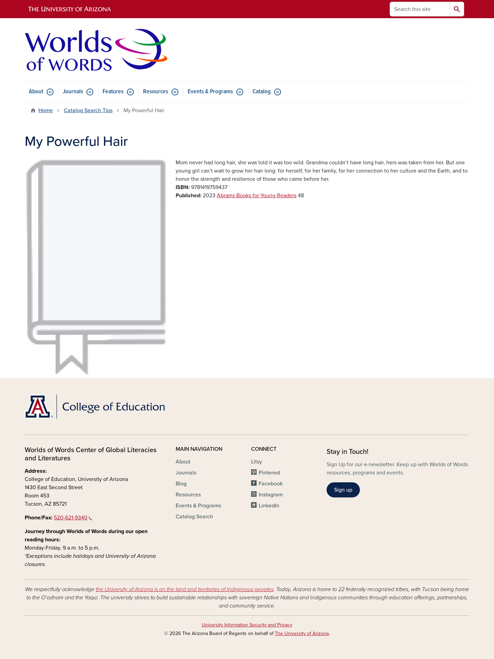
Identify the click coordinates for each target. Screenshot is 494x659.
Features (113, 92)
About (36, 92)
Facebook (271, 483)
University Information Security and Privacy (247, 625)
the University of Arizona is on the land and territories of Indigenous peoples (184, 589)
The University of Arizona (302, 633)
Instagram (271, 494)
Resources (155, 92)
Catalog (261, 92)
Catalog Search (194, 516)
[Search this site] (420, 9)
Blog (181, 483)
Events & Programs (210, 92)
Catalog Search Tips (88, 110)
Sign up (343, 489)
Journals (73, 92)
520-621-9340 (73, 517)
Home (45, 110)
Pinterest (269, 472)
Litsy (256, 461)
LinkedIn (269, 505)
